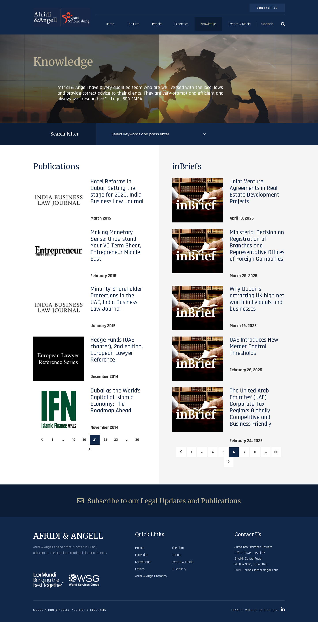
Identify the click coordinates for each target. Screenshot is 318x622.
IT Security (179, 569)
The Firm (133, 24)
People (157, 24)
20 (84, 439)
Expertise (181, 24)
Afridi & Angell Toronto (151, 576)
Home (110, 24)
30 (137, 439)
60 (276, 452)
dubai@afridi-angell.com (261, 570)
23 (116, 439)
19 (73, 439)
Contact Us (267, 8)
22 (105, 439)
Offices (140, 569)
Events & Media (240, 24)
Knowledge (208, 24)
